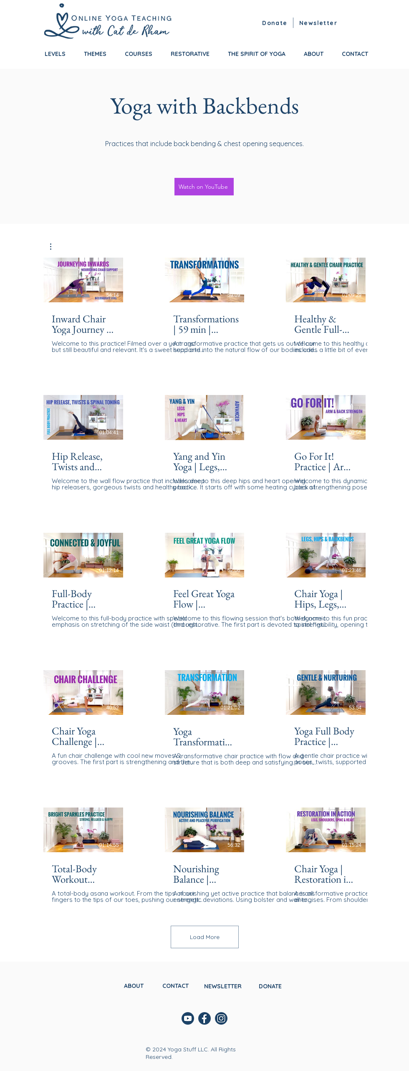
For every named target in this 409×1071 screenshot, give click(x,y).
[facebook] (204, 1018)
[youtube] (188, 1018)
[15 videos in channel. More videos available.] (204, 580)
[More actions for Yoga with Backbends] (55, 246)
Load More (205, 937)
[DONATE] (271, 986)
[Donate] (275, 23)
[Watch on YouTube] (204, 186)
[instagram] (221, 1018)
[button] (319, 23)
